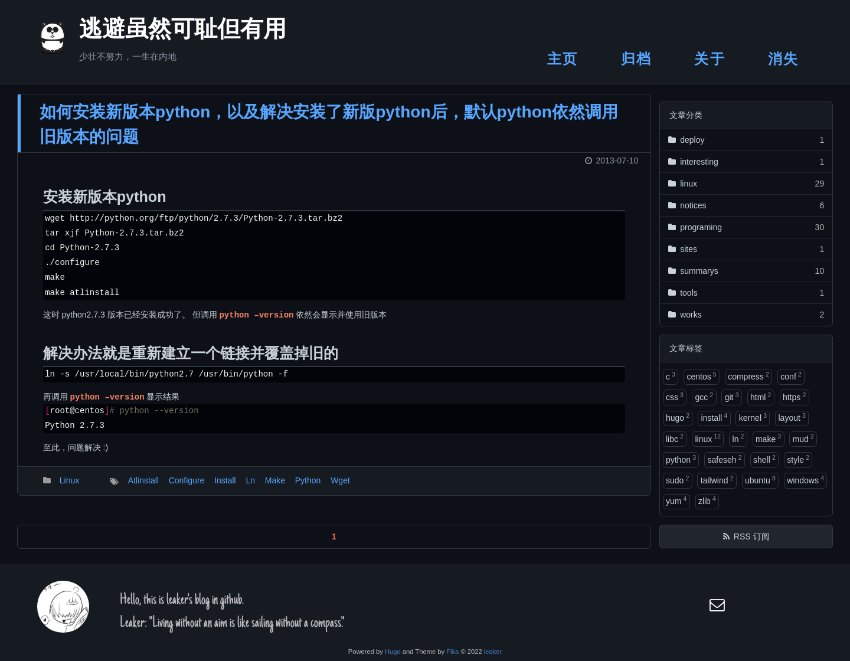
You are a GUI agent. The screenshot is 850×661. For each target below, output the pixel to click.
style (798, 459)
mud (803, 438)
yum (676, 500)
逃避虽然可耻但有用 (168, 32)
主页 (562, 59)
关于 (709, 59)
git (732, 396)
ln (738, 438)
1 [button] (334, 543)
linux (708, 438)
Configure (187, 488)
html (760, 396)
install (714, 417)
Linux (69, 488)
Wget (340, 488)
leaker (493, 651)
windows (805, 480)
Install (225, 488)
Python (308, 488)
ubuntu (760, 480)
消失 (783, 59)
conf (790, 376)
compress (748, 376)
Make (275, 488)
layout (791, 417)
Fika (452, 651)
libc (675, 438)
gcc (704, 396)
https (794, 396)
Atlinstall (143, 488)
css (675, 396)
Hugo (393, 651)
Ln (250, 488)
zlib (707, 500)
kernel (753, 417)
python (681, 459)
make (768, 438)
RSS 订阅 (752, 536)
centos (701, 376)
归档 (636, 59)
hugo (677, 417)
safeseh (724, 459)
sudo (677, 480)
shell (764, 459)
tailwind (717, 480)
